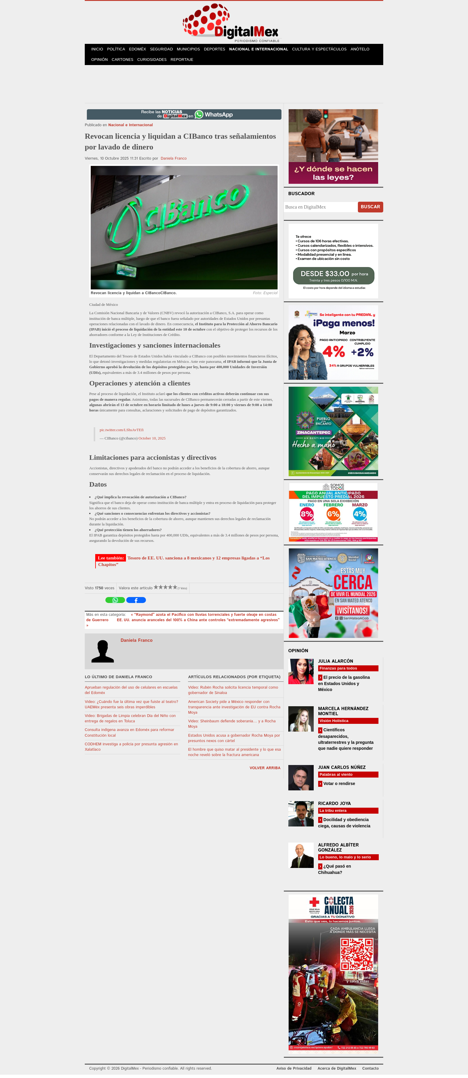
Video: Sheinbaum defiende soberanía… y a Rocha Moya (231, 727)
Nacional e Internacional (265, 50)
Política (118, 50)
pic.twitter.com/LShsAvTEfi (122, 433)
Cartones (124, 62)
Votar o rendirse (338, 786)
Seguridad (165, 50)
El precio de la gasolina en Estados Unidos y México (344, 686)
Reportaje (185, 62)
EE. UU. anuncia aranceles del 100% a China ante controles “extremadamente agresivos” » (183, 626)
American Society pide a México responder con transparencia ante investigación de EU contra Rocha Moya (234, 710)
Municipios (193, 50)
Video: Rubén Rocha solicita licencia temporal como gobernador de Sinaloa (233, 693)
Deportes (220, 50)
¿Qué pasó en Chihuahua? (334, 872)
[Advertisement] (234, 86)
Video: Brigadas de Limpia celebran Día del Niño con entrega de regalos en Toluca (130, 721)
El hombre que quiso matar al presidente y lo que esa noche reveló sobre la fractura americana (234, 755)
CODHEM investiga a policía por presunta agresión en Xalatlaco (131, 749)
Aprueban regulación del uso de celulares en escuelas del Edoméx (131, 693)
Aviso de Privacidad (294, 1071)
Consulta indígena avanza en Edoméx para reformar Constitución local (129, 735)
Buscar (370, 210)
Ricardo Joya (334, 807)
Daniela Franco (174, 161)
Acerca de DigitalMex (337, 1071)
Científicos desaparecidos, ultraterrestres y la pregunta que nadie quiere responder (346, 742)
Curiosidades (155, 62)
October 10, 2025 (152, 441)
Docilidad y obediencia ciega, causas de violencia (344, 825)
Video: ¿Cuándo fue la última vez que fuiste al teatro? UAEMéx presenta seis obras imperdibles (131, 707)
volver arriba (265, 771)
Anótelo (366, 50)
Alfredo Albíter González (338, 851)
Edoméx (141, 50)
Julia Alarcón (335, 664)
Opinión (100, 62)
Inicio (98, 50)
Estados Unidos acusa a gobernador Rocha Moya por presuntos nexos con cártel (234, 741)
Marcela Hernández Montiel (343, 714)
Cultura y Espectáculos (325, 50)
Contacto (370, 1071)
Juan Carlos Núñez (342, 770)
